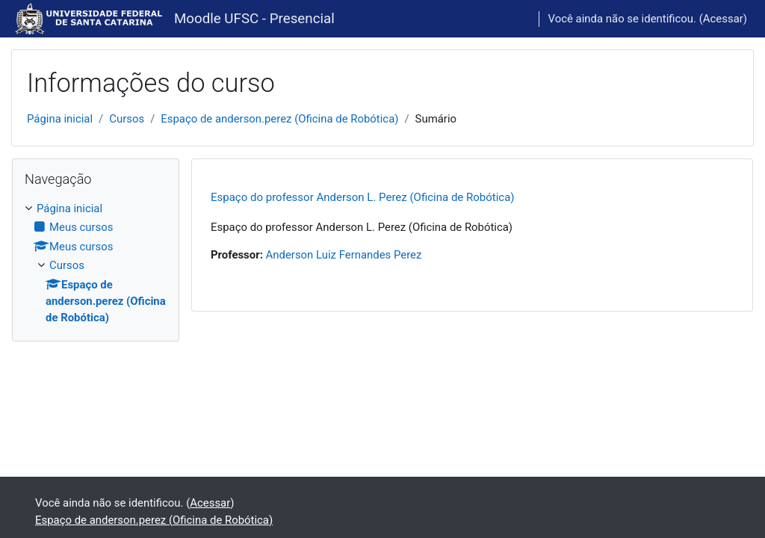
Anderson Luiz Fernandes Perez (344, 255)
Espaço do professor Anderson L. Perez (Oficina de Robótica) (363, 197)
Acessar (723, 18)
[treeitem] (96, 263)
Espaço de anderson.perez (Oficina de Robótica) (279, 119)
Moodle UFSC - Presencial (254, 18)
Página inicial (60, 119)
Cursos (126, 119)
